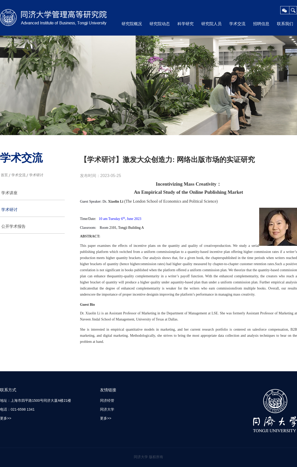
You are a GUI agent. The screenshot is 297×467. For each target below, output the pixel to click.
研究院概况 (132, 24)
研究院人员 (211, 24)
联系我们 (285, 24)
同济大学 (107, 409)
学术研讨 (36, 175)
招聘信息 (261, 24)
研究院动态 (160, 24)
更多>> (5, 418)
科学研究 (185, 24)
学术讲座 (9, 193)
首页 (4, 175)
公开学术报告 (13, 226)
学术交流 (237, 24)
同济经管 (107, 400)
